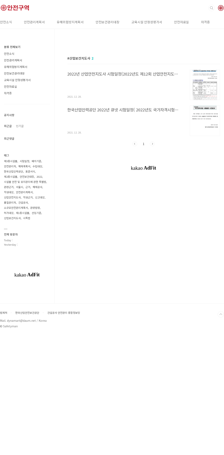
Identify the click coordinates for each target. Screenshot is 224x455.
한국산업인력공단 (13, 291)
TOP (221, 434)
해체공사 (37, 306)
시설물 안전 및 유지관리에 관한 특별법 (25, 301)
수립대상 (37, 286)
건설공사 (23, 322)
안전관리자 (10, 286)
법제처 (3, 432)
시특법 (26, 337)
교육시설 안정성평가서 (146, 22)
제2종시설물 (10, 296)
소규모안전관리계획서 (16, 327)
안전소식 (9, 54)
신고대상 (40, 317)
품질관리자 (10, 322)
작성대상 (9, 312)
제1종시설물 (22, 332)
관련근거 (9, 306)
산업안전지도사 (12, 317)
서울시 (19, 306)
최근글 (8, 126)
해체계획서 (24, 286)
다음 (152, 199)
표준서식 (30, 291)
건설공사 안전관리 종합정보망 (63, 432)
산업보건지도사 (12, 337)
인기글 (20, 126)
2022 (39, 296)
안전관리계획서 (34, 22)
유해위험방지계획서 (70, 22)
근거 (27, 306)
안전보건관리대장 (107, 22)
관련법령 (35, 327)
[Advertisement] (143, 77)
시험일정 (24, 280)
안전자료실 (181, 22)
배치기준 (36, 280)
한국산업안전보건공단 (27, 432)
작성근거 (28, 317)
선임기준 (36, 332)
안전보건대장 (27, 296)
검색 (212, 8)
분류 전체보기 (12, 47)
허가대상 (9, 332)
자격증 (205, 22)
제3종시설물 (10, 280)
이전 (134, 199)
